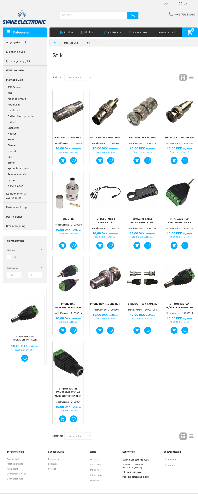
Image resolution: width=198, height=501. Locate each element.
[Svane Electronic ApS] (25, 16)
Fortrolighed (13, 458)
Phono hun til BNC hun (105, 303)
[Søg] (133, 15)
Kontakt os (53, 463)
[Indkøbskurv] (190, 32)
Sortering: (57, 77)
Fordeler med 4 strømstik (105, 220)
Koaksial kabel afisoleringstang (142, 220)
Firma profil (12, 468)
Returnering (53, 458)
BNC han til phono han (105, 137)
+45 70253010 (185, 14)
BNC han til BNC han (68, 137)
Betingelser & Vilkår (16, 473)
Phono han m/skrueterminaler (68, 305)
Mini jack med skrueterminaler (179, 220)
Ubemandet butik (166, 32)
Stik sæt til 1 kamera (142, 303)
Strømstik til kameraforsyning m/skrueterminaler (68, 392)
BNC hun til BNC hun (142, 137)
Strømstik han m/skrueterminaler (25, 338)
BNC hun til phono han (180, 137)
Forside (68, 32)
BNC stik (68, 218)
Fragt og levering (15, 463)
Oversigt (52, 468)
